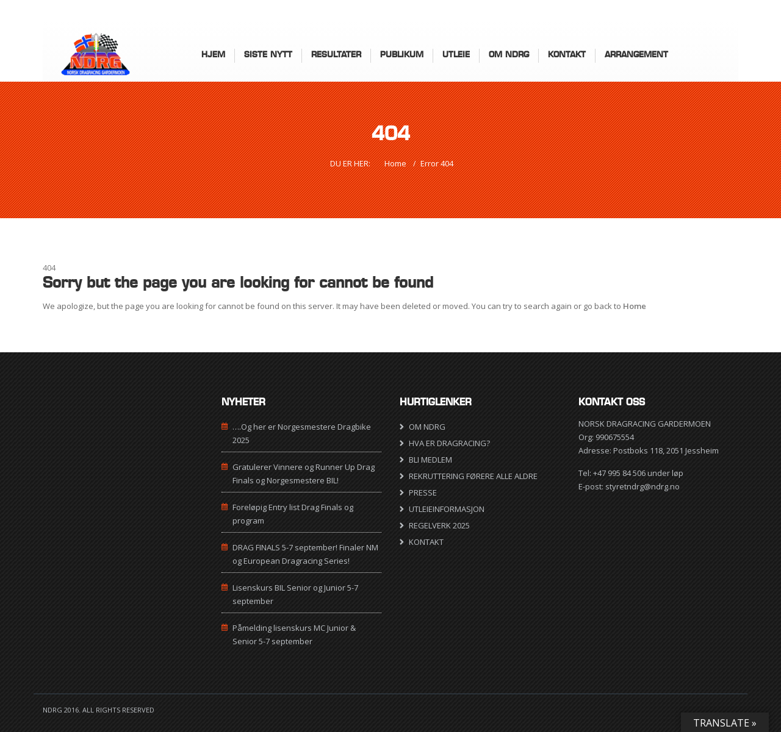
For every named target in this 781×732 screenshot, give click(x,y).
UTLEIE (456, 54)
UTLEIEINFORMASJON (446, 508)
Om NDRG (509, 54)
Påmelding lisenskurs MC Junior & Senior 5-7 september (294, 634)
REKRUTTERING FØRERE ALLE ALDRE (473, 476)
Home (395, 163)
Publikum (401, 54)
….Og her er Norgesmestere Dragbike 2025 (301, 433)
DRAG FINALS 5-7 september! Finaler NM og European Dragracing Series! (305, 554)
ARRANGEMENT (636, 54)
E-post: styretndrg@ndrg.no (629, 486)
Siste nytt (268, 54)
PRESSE (423, 492)
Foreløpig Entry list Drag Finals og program (292, 514)
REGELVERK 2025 (439, 525)
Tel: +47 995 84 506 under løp (630, 472)
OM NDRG (427, 426)
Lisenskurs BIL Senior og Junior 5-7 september (295, 594)
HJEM (213, 54)
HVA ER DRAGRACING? (449, 443)
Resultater (336, 54)
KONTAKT (567, 54)
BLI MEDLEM (430, 459)
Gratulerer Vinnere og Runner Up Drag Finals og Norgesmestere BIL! (303, 473)
